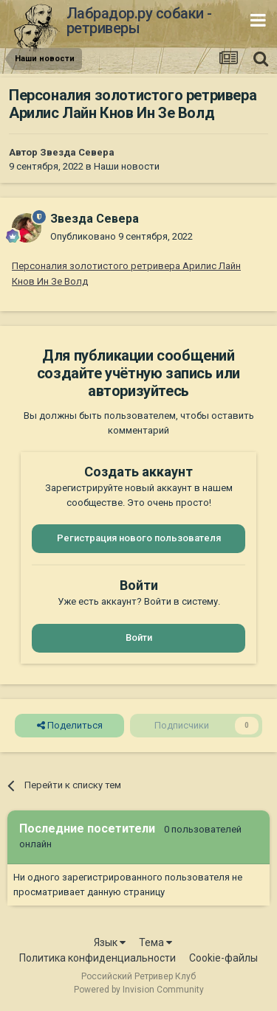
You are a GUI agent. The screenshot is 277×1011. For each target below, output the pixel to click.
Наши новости (127, 166)
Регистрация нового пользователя (139, 537)
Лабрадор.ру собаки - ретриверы (139, 20)
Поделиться (70, 726)
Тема (155, 942)
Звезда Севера (77, 152)
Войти (139, 637)
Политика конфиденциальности (97, 958)
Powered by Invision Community (139, 989)
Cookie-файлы (223, 958)
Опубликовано (121, 236)
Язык (110, 942)
